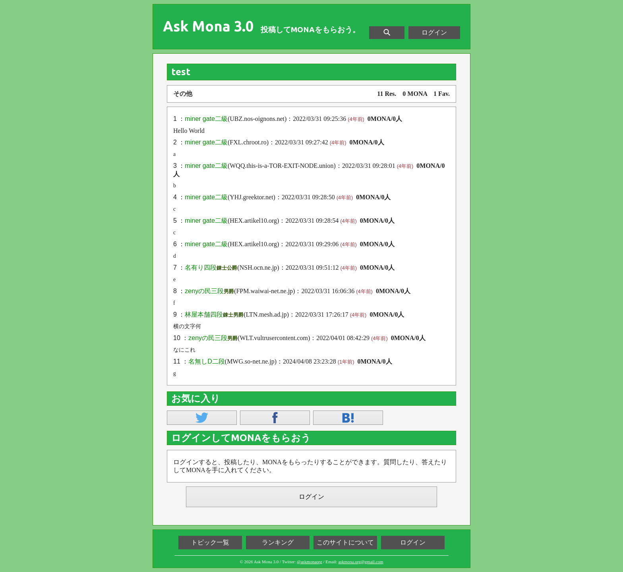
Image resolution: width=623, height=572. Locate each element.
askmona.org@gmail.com (360, 561)
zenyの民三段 (204, 291)
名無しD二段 (206, 361)
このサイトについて (345, 542)
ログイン (434, 32)
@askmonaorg (309, 561)
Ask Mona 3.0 (208, 26)
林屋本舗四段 (204, 314)
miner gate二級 (206, 118)
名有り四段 (201, 267)
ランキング (278, 542)
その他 (182, 93)
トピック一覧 (210, 542)
